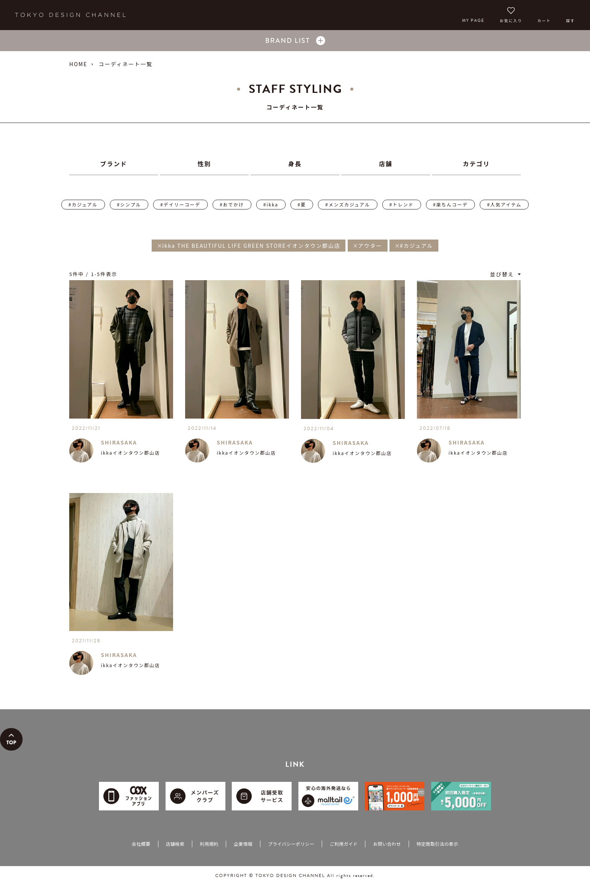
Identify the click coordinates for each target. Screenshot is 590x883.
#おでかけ (232, 204)
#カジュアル (82, 204)
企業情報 (243, 844)
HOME (78, 64)
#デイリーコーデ (180, 204)
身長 (295, 163)
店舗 (385, 163)
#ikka (270, 204)
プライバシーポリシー (291, 844)
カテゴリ (476, 163)
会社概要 (141, 844)
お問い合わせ (387, 844)
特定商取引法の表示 (437, 844)
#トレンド (401, 204)
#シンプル (129, 204)
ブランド (113, 163)
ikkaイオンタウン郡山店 (130, 452)
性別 (204, 163)
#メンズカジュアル (347, 204)
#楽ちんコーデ (450, 204)
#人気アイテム (504, 204)
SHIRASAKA (119, 442)
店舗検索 (175, 844)
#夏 (302, 204)
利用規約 (209, 844)
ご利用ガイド (343, 844)
